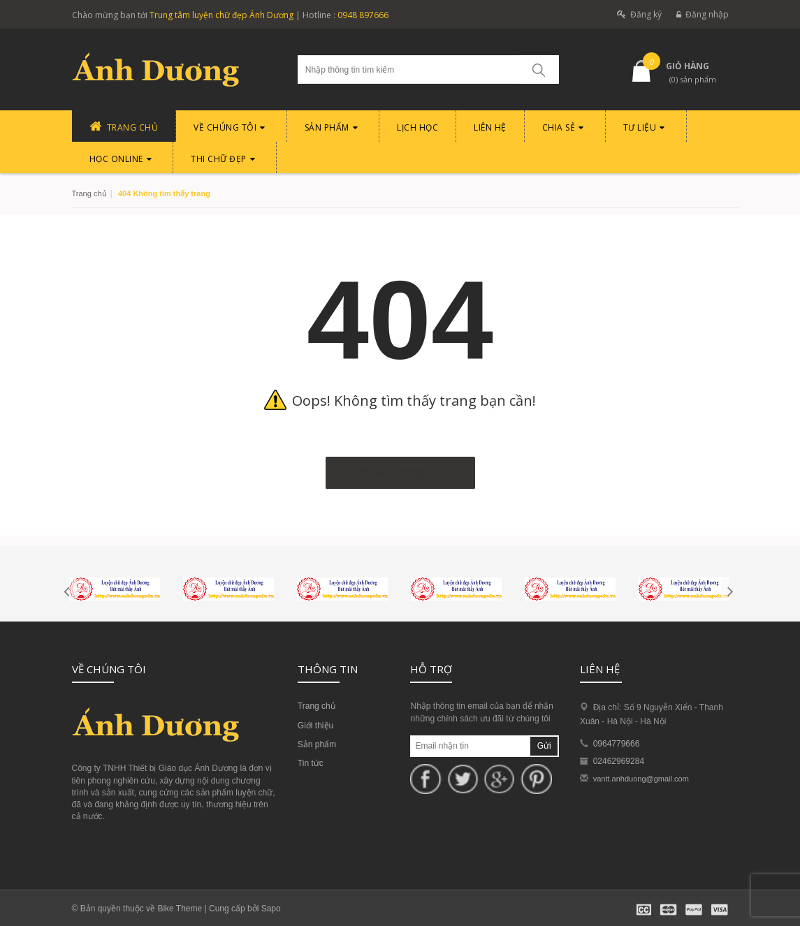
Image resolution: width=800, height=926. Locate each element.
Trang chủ (89, 193)
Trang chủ (316, 706)
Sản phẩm (317, 744)
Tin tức (310, 763)
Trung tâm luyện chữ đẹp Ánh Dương (221, 15)
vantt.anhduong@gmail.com (641, 778)
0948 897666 (362, 15)
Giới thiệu (315, 725)
